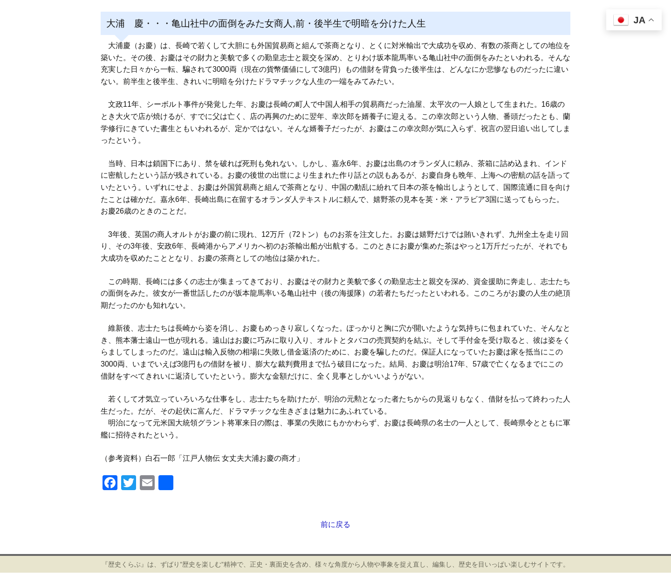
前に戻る (335, 524)
